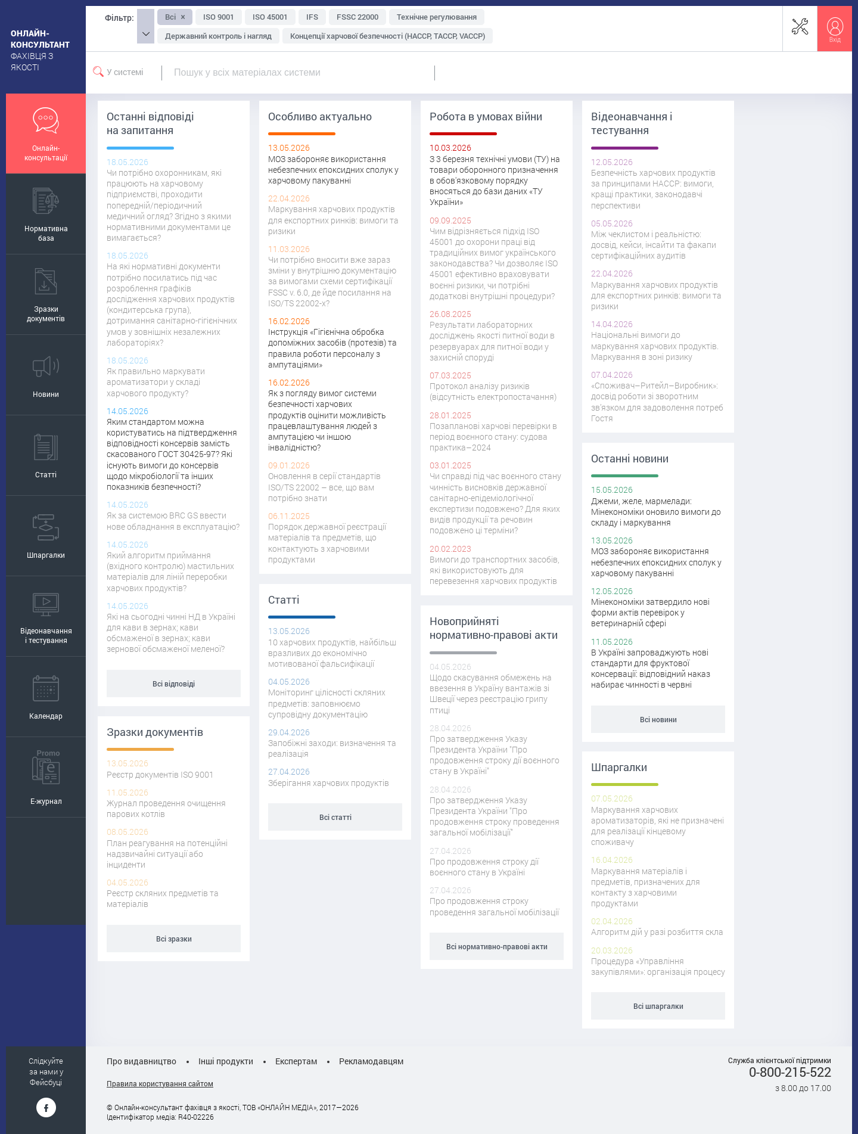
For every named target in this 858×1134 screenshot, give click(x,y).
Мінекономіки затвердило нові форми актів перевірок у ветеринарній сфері (650, 612)
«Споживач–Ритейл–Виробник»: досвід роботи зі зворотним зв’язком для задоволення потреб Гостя (657, 402)
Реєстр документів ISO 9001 (160, 774)
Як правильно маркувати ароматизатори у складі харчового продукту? (156, 381)
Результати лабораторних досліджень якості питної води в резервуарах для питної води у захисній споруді (492, 341)
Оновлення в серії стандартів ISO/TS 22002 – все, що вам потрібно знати (324, 486)
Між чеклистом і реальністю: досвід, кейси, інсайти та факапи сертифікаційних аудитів (653, 244)
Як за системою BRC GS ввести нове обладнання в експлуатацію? (173, 520)
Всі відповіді (174, 683)
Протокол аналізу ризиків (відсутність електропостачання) (493, 391)
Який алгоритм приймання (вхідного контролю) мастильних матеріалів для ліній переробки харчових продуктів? (170, 571)
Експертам (296, 1061)
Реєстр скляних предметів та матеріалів (163, 898)
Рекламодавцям (371, 1061)
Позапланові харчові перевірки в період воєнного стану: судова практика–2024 (493, 436)
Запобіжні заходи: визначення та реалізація (332, 748)
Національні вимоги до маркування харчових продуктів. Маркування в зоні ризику (655, 345)
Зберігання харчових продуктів (328, 782)
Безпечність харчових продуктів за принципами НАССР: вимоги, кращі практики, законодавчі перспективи (653, 189)
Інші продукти (225, 1061)
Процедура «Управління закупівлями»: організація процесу (658, 966)
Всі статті (335, 817)
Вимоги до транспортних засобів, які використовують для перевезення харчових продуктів (494, 570)
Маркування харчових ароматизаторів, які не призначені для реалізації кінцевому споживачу (657, 826)
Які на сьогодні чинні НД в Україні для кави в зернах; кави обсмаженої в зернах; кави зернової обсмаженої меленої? (171, 633)
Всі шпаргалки (658, 1006)
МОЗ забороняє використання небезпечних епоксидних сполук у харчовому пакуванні (333, 169)
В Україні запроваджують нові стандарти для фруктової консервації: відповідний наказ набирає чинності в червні (650, 669)
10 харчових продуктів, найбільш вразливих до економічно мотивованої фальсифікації (332, 652)
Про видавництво (141, 1061)
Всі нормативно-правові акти (497, 946)
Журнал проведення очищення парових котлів (166, 808)
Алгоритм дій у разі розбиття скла (657, 931)
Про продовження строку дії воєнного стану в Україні (484, 867)
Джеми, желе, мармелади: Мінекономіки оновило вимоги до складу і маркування (656, 511)
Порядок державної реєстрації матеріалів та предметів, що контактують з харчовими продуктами (327, 543)
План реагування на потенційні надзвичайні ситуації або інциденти (167, 853)
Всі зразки (174, 938)
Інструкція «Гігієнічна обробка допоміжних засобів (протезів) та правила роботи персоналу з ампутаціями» (332, 348)
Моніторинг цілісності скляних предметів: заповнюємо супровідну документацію (327, 702)
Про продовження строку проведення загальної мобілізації (494, 906)
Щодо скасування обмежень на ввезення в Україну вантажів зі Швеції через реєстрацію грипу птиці (491, 694)
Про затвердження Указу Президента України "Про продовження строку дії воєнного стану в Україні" (494, 755)
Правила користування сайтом (160, 1083)
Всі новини (658, 719)
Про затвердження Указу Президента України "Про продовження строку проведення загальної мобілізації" (494, 816)
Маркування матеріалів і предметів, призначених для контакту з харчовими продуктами (645, 887)
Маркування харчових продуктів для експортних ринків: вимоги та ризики (333, 219)
